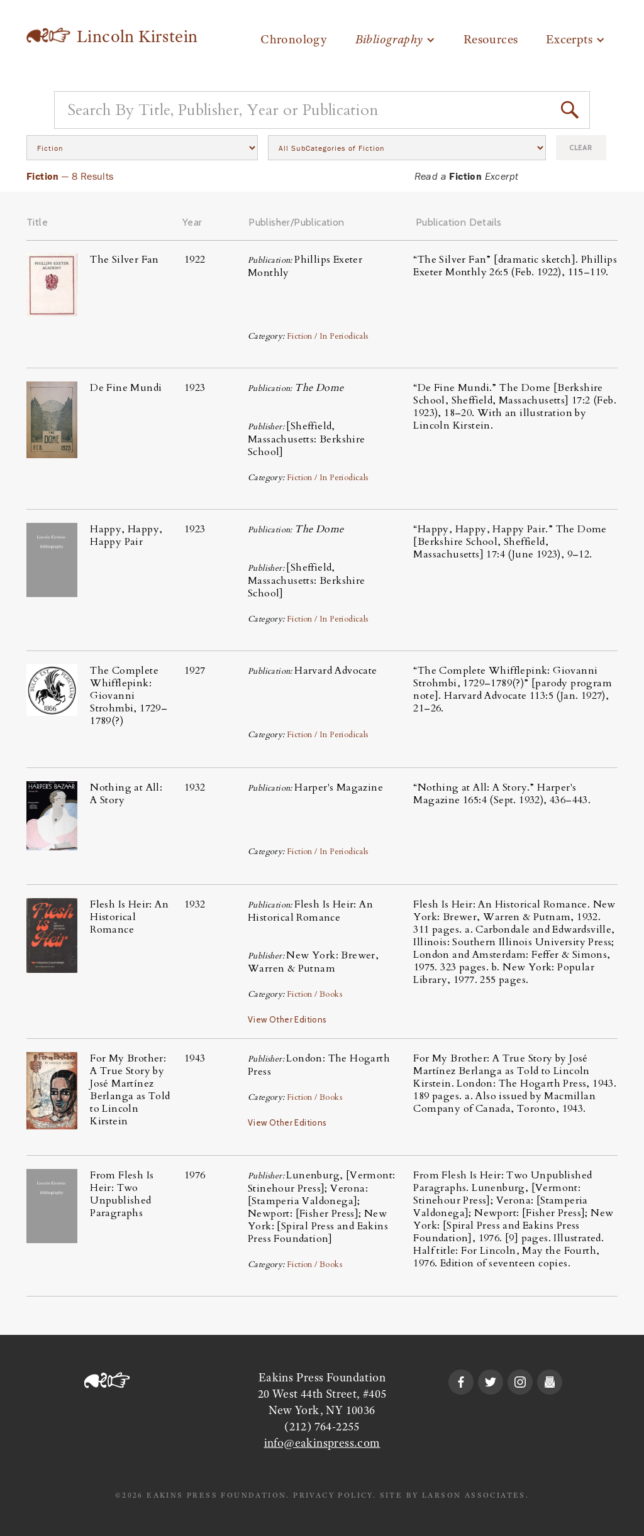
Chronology (293, 39)
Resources (491, 39)
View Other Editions (287, 1019)
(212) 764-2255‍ (322, 1426)
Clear (580, 147)
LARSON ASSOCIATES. (475, 1495)
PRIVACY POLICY (333, 1495)
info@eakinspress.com (322, 1443)
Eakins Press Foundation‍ (322, 1377)
